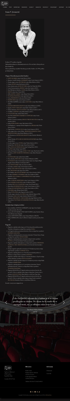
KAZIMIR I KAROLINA (14, 233)
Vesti (10, 7)
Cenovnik (49, 373)
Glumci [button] (31, 7)
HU (69, 7)
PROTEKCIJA (11, 280)
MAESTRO (29, 254)
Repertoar (17, 7)
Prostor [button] (45, 7)
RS (66, 7)
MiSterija (33, 125)
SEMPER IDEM (17, 262)
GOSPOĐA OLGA (24, 250)
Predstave (24, 7)
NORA (33, 229)
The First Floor (49, 395)
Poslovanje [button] (53, 7)
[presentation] (6, 326)
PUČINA (10, 241)
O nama (5, 7)
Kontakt (61, 7)
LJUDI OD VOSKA (17, 274)
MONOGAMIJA (24, 237)
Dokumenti (49, 370)
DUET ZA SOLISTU (27, 258)
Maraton (38, 7)
